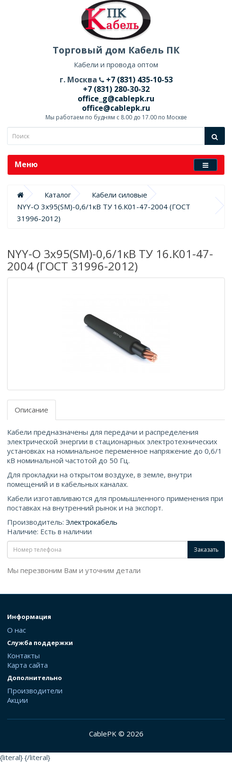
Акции (17, 700)
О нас (16, 630)
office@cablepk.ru (116, 108)
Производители (34, 690)
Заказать (206, 550)
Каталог (58, 194)
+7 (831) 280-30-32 (116, 89)
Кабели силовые (119, 194)
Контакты (23, 655)
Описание (31, 409)
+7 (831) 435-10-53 (138, 79)
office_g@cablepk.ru (116, 98)
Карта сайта (27, 665)
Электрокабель (91, 522)
